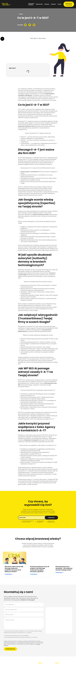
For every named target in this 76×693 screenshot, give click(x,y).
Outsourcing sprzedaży (44, 667)
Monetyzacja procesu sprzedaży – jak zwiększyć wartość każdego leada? (63, 568)
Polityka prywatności (60, 677)
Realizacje (46, 4)
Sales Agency (34, 38)
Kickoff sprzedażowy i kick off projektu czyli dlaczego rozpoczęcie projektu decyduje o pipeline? (39, 569)
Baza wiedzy (42, 38)
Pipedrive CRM (39, 4)
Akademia (53, 4)
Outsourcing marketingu (44, 674)
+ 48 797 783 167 (13, 686)
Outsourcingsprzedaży (31, 4)
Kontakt (59, 4)
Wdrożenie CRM (42, 670)
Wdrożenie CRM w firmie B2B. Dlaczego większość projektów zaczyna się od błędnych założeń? (14, 569)
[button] (25, 25)
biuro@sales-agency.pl (13, 687)
